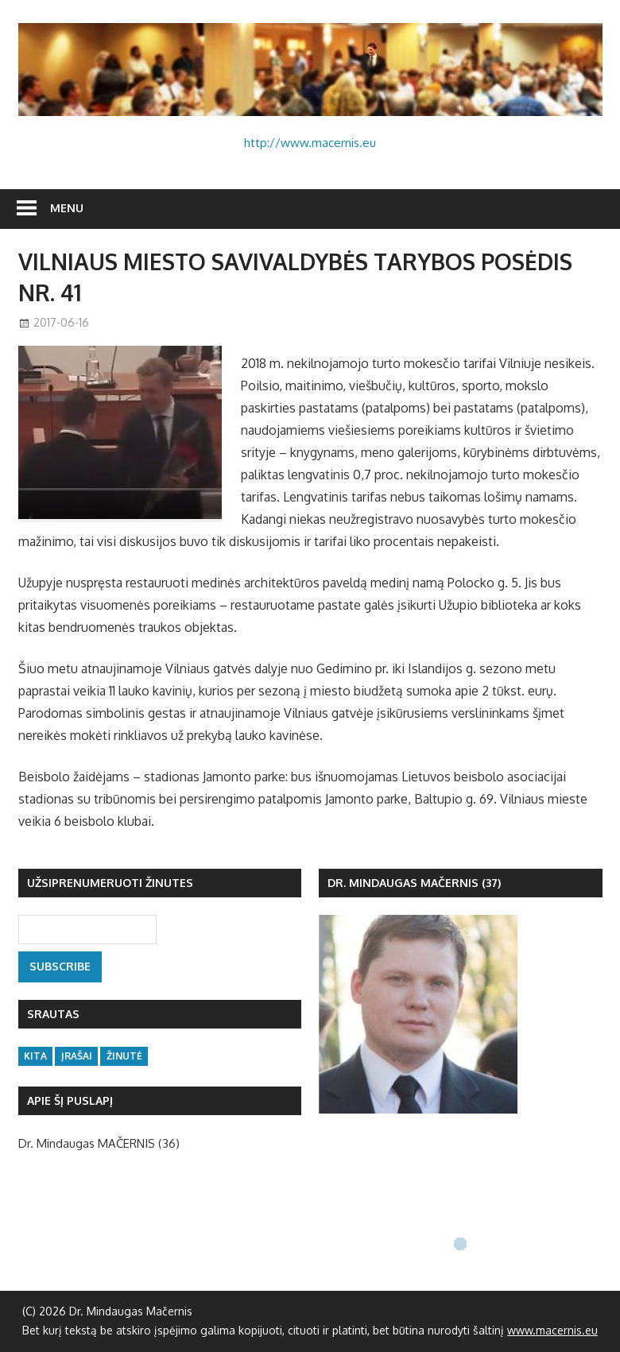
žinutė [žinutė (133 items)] (124, 1056)
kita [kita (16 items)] (35, 1056)
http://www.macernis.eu (310, 142)
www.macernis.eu (552, 1330)
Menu (66, 208)
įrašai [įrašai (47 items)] (76, 1056)
